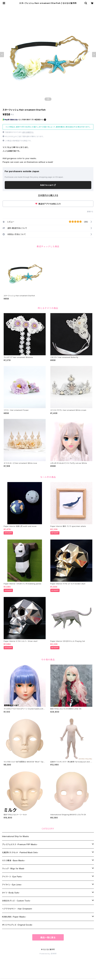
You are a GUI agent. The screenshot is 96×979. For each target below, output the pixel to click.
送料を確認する (28, 132)
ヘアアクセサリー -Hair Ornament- (17, 909)
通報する (90, 212)
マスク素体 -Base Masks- (13, 860)
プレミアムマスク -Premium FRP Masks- (20, 844)
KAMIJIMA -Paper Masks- (14, 917)
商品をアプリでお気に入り (47, 204)
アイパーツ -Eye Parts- (12, 876)
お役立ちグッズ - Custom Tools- (16, 901)
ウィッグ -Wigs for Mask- (13, 868)
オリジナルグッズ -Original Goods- (17, 925)
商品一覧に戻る (48, 937)
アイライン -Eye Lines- (12, 884)
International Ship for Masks (15, 836)
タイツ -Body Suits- (11, 892)
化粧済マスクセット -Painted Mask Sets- (20, 852)
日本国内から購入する (48, 195)
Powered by (48, 954)
